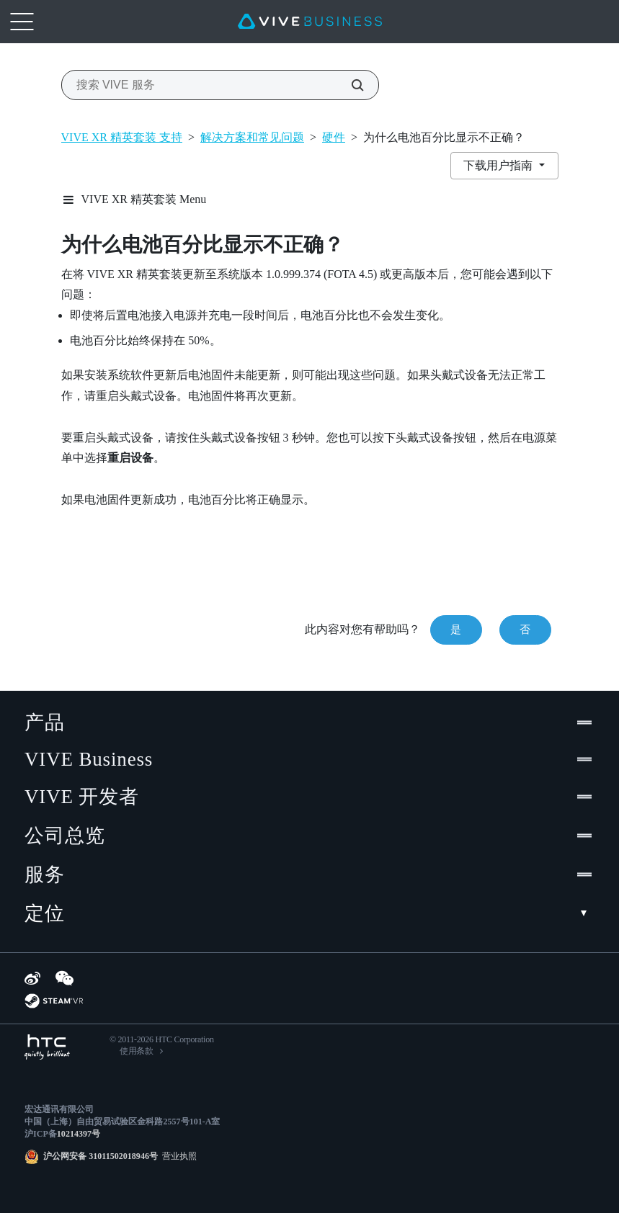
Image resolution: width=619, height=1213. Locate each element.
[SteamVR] (54, 1000)
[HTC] (47, 1047)
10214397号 (78, 1134)
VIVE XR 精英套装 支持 (121, 137)
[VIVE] (310, 21)
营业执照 (177, 1156)
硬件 (333, 137)
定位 (309, 913)
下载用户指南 (499, 165)
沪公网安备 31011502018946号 (100, 1156)
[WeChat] (64, 978)
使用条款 (136, 1051)
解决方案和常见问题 (252, 137)
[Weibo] (32, 978)
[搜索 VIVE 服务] (349, 85)
